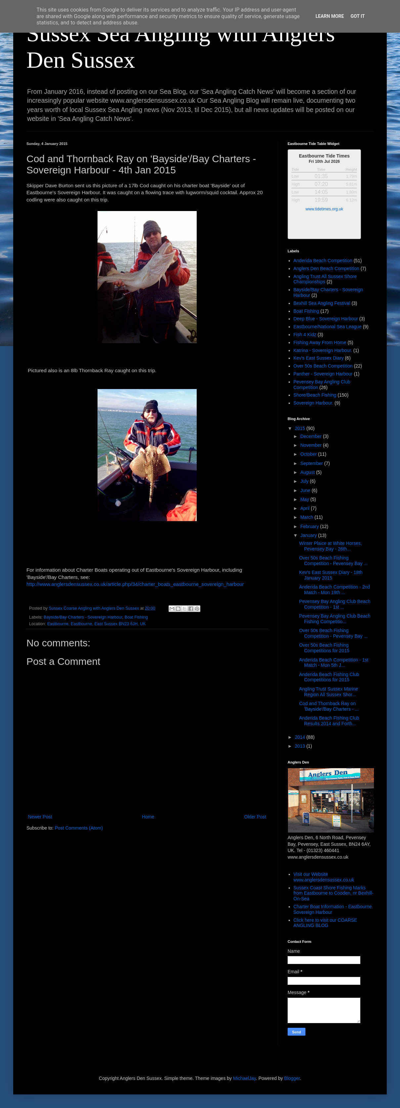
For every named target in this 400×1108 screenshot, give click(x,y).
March (307, 517)
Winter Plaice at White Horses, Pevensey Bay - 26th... (330, 546)
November (311, 445)
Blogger (292, 1078)
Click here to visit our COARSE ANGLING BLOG (325, 922)
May (305, 499)
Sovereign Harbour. (314, 403)
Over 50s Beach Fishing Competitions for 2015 (324, 647)
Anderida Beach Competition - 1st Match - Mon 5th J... (333, 662)
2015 (300, 428)
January (309, 535)
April (305, 508)
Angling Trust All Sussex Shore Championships (325, 279)
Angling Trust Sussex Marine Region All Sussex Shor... (328, 691)
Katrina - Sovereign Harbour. (323, 350)
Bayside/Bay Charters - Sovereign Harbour (83, 617)
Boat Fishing (136, 617)
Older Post (255, 816)
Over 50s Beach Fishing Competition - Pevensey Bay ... (333, 560)
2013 (300, 746)
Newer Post (40, 816)
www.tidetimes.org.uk (324, 209)
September (312, 463)
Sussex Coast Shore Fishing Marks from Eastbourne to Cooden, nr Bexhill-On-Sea (334, 893)
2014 (300, 737)
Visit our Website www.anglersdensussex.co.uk (324, 877)
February (310, 526)
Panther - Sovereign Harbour (323, 373)
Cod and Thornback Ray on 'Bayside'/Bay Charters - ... (329, 706)
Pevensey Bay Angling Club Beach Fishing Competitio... (335, 618)
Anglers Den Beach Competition (326, 268)
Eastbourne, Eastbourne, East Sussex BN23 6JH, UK (96, 624)
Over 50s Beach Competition (323, 366)
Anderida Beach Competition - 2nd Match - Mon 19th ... (334, 589)
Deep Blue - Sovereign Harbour (326, 318)
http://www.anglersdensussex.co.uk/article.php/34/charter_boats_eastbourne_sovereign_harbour (135, 584)
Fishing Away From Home (320, 342)
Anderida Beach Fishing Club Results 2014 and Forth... (329, 720)
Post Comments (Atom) (79, 828)
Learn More (329, 16)
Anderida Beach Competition (323, 260)
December (311, 436)
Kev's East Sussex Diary (319, 358)
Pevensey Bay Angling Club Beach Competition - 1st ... (335, 604)
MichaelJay (244, 1078)
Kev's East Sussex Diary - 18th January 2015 (331, 575)
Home (148, 816)
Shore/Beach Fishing (315, 395)
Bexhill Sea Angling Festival (322, 303)
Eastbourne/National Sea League (328, 326)
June (305, 490)
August (308, 472)
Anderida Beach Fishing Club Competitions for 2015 (329, 677)
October (309, 454)
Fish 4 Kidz (305, 334)
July (305, 481)
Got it (357, 16)
